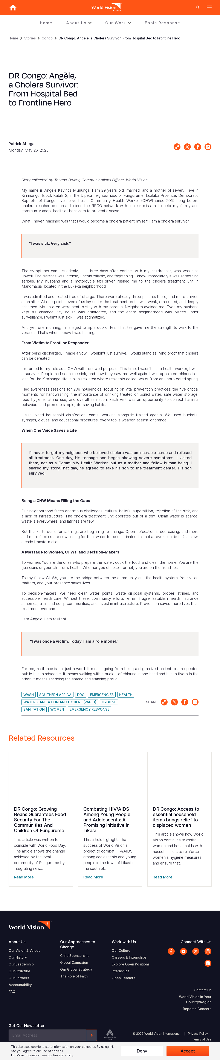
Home (46, 23)
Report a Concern (197, 1009)
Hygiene (109, 702)
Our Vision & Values (24, 950)
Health (125, 695)
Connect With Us (196, 942)
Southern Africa (55, 695)
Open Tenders (123, 978)
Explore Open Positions (131, 964)
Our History (18, 957)
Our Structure (19, 971)
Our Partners (19, 978)
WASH (28, 695)
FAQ (12, 991)
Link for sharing (177, 146)
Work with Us (124, 942)
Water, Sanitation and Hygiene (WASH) (59, 702)
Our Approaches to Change (77, 944)
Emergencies (102, 695)
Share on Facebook (197, 146)
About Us (76, 23)
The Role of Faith (74, 976)
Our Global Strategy (76, 969)
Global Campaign (74, 962)
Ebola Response (162, 23)
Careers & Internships (129, 957)
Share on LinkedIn (208, 146)
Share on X (187, 146)
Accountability (20, 985)
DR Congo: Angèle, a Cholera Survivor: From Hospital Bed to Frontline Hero (119, 38)
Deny (142, 1051)
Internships (120, 971)
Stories (30, 38)
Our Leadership (21, 964)
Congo (47, 38)
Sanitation (34, 709)
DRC (80, 695)
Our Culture (121, 950)
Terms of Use (201, 1039)
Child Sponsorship (75, 955)
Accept (188, 1051)
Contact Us (202, 990)
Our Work (115, 23)
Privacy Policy (198, 1033)
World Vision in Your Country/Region (195, 999)
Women (57, 709)
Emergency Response (89, 709)
